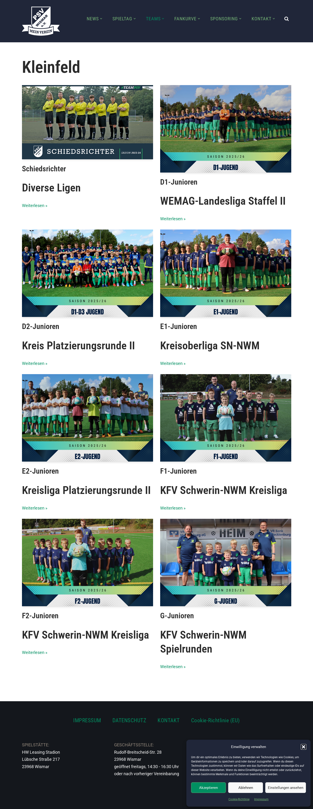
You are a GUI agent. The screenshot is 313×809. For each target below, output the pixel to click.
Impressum (261, 799)
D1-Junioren (178, 181)
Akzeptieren (208, 788)
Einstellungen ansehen (285, 788)
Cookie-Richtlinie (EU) (215, 720)
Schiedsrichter (44, 168)
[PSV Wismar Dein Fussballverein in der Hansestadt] (41, 21)
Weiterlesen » (34, 205)
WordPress (74, 802)
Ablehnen (245, 788)
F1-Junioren (178, 471)
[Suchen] (286, 18)
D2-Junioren (40, 326)
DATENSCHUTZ (129, 720)
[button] (303, 746)
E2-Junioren (40, 471)
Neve (27, 802)
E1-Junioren (178, 326)
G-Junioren (177, 615)
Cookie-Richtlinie (238, 799)
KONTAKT (169, 720)
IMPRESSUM (87, 720)
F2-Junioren (40, 615)
